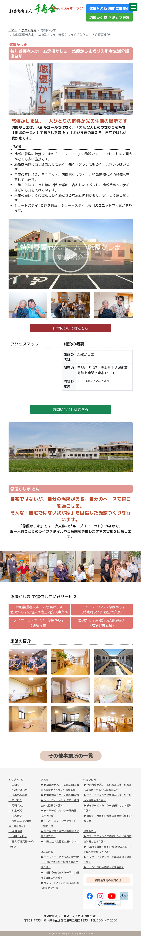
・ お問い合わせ (18, 836)
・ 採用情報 (15, 831)
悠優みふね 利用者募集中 (109, 8)
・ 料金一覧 (15, 810)
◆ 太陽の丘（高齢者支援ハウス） (60, 841)
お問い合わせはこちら (70, 409)
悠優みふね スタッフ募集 (109, 17)
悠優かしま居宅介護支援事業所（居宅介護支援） (102, 623)
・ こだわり (15, 800)
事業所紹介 (29, 30)
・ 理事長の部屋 (18, 795)
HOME (13, 30)
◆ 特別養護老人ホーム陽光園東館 (60, 795)
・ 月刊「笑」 (16, 805)
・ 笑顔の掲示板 (18, 790)
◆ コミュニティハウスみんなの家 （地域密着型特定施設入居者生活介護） (60, 862)
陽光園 (44, 779)
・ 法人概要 (15, 815)
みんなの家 (47, 852)
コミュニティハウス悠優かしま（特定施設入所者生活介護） (102, 610)
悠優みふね (89, 831)
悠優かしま (89, 779)
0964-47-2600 (107, 920)
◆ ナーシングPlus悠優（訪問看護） (103, 867)
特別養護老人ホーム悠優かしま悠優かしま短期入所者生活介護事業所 (39, 610)
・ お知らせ (15, 784)
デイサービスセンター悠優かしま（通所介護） (39, 623)
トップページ (16, 779)
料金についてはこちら (70, 328)
